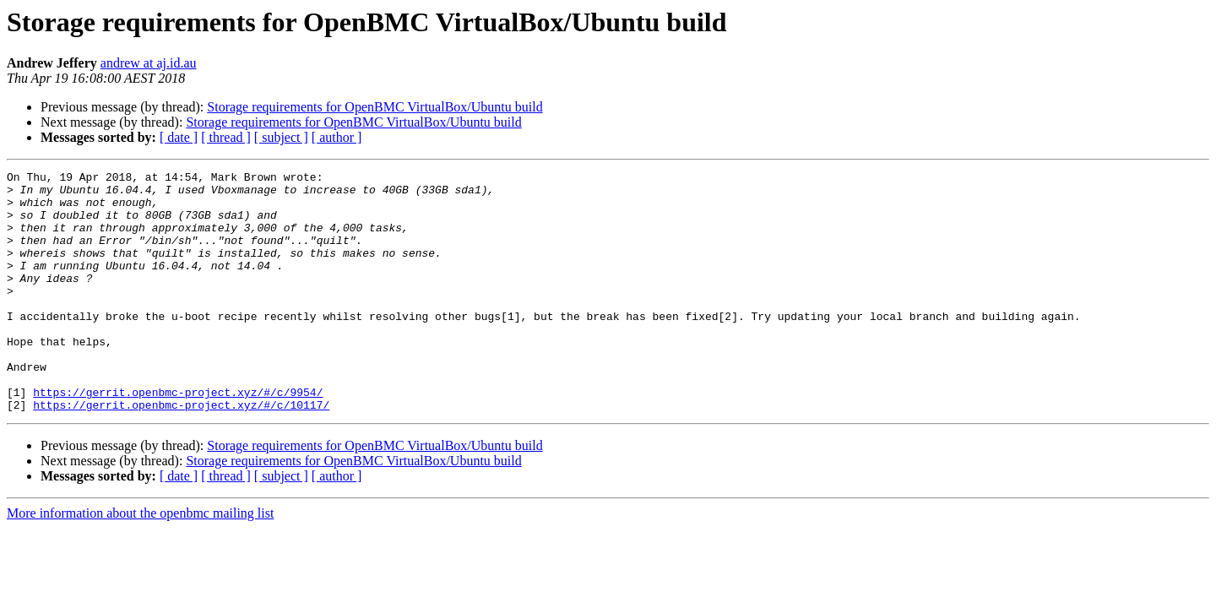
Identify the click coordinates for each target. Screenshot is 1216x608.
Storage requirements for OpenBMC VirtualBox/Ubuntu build (374, 107)
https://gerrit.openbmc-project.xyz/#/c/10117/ (181, 452)
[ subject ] (281, 137)
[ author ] (337, 137)
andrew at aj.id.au (148, 63)
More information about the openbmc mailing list (140, 561)
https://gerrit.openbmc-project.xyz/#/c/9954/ (178, 437)
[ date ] (179, 137)
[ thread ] (226, 137)
